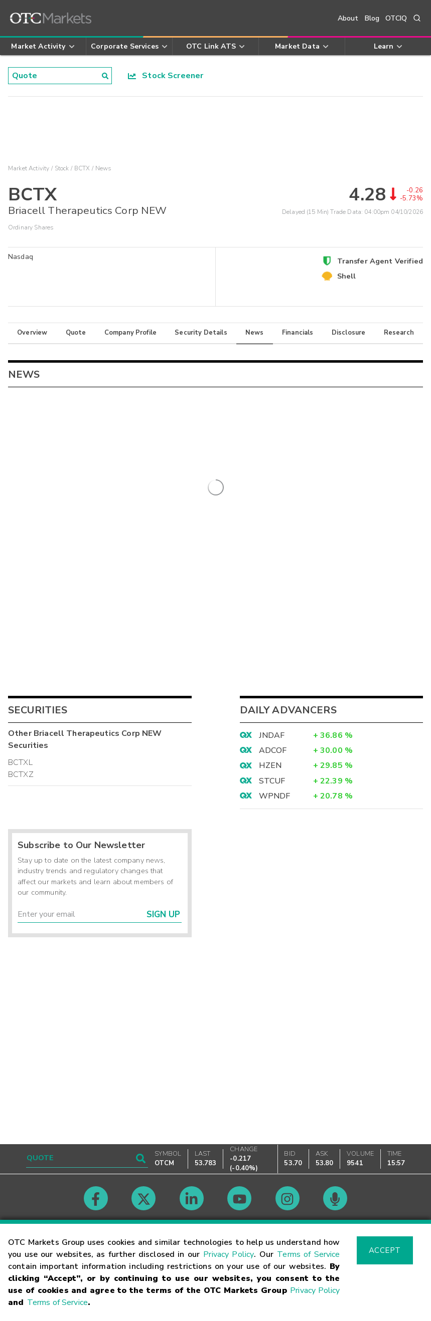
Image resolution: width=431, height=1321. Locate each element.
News (254, 332)
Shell (346, 276)
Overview (32, 332)
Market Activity (28, 168)
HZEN (270, 886)
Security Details (201, 332)
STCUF (272, 902)
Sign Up (163, 1035)
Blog (372, 18)
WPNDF (275, 917)
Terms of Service (308, 1254)
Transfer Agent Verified (380, 261)
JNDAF (272, 856)
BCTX (82, 168)
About (348, 18)
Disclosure (349, 332)
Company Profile (130, 332)
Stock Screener (166, 75)
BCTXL (20, 883)
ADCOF (273, 871)
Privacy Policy (228, 1254)
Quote (76, 332)
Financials (298, 332)
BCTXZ (21, 895)
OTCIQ (396, 18)
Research (399, 332)
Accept (385, 1250)
